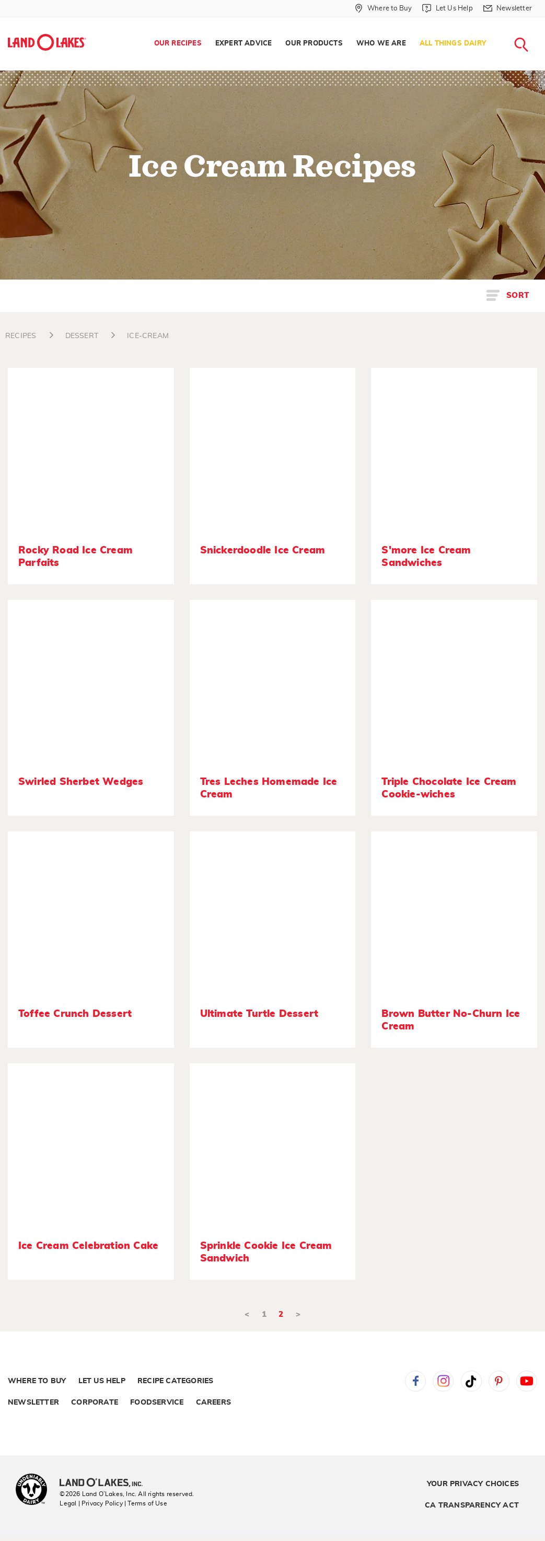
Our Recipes (178, 43)
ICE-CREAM (148, 336)
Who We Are (381, 43)
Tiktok (471, 1381)
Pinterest (499, 1381)
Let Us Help (101, 1381)
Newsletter (33, 1402)
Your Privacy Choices (473, 1484)
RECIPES (20, 336)
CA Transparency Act (472, 1505)
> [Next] (298, 1314)
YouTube (526, 1381)
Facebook (415, 1381)
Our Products (313, 43)
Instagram (443, 1381)
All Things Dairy (453, 43)
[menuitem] (177, 44)
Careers (213, 1402)
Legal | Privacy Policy (91, 1503)
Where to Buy (37, 1381)
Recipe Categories (175, 1381)
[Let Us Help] (447, 8)
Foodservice (156, 1402)
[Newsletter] (507, 8)
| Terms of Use (145, 1503)
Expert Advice (243, 43)
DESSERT (81, 336)
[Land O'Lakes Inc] (105, 1483)
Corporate (94, 1402)
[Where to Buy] (383, 8)
